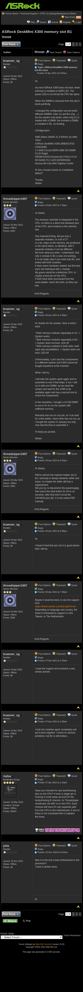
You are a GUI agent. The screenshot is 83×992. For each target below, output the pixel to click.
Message (40, 51)
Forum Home (11, 13)
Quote (74, 60)
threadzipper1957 (16, 198)
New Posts (70, 17)
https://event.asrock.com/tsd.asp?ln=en (55, 606)
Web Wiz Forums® (44, 944)
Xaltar (8, 776)
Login (78, 22)
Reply (40, 64)
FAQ (33, 22)
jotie (7, 845)
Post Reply (10, 44)
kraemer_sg (12, 60)
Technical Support (29, 13)
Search (43, 22)
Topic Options (71, 52)
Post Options (43, 60)
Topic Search (54, 52)
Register (67, 22)
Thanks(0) (59, 60)
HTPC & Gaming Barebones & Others (58, 13)
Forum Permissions (73, 935)
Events (53, 22)
